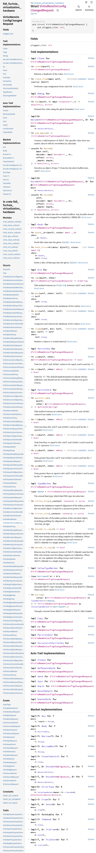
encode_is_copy (43, 529)
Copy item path (58, 10)
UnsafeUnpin (45, 691)
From (44, 799)
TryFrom (50, 829)
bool (80, 359)
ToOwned (46, 819)
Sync (40, 681)
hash (37, 232)
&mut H (35, 250)
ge (36, 466)
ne (36, 369)
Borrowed (43, 576)
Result (35, 104)
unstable (82, 79)
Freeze (42, 659)
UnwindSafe (44, 699)
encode (47, 195)
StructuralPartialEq (51, 643)
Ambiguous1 (62, 766)
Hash (40, 224)
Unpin (41, 686)
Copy (40, 618)
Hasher (43, 238)
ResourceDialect (45, 128)
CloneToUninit (51, 756)
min (37, 311)
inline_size (42, 513)
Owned (41, 491)
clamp (38, 328)
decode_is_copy (43, 547)
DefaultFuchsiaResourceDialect (45, 795)
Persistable (45, 634)
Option (41, 407)
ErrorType (48, 786)
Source (34, 13)
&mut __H (70, 232)
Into (48, 804)
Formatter (64, 101)
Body (44, 726)
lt (36, 419)
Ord (40, 269)
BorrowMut (48, 746)
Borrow (46, 736)
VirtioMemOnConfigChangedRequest (52, 61)
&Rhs (58, 369)
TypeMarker (44, 483)
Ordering (83, 281)
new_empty (40, 133)
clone (38, 66)
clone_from (41, 79)
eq (36, 356)
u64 (62, 27)
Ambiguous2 (62, 776)
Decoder (58, 154)
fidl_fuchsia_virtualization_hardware (47, 3)
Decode (35, 119)
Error (48, 104)
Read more (69, 74)
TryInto (50, 839)
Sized (43, 258)
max (37, 293)
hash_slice (41, 247)
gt (36, 450)
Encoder (58, 201)
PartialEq (44, 348)
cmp (37, 278)
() (41, 104)
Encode (35, 181)
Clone (41, 58)
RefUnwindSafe (46, 668)
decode (47, 148)
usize (49, 157)
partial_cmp (42, 398)
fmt (37, 101)
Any (44, 716)
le (36, 435)
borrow (38, 594)
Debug (41, 93)
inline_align (42, 501)
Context (68, 501)
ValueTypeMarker (48, 568)
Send (40, 676)
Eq (39, 626)
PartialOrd (44, 389)
